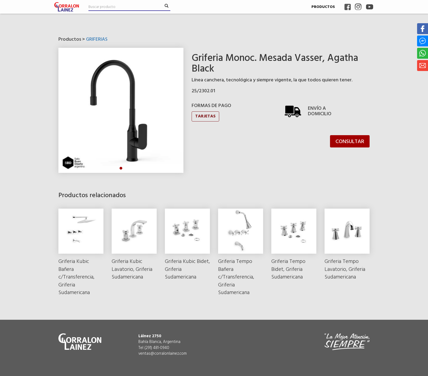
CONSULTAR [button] (349, 141)
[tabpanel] (120, 110)
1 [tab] (121, 168)
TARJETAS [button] (205, 116)
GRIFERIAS (97, 39)
